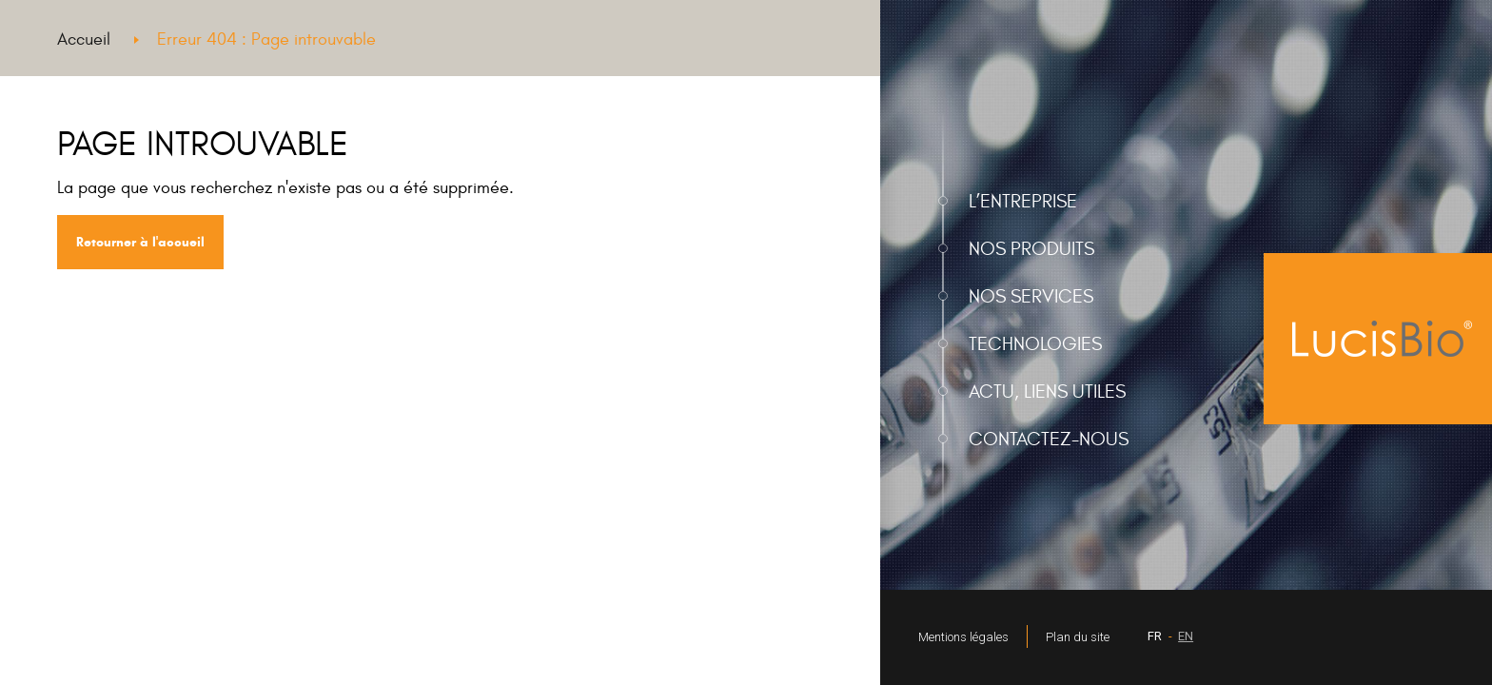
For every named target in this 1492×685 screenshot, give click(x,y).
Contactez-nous (1049, 439)
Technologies (1035, 344)
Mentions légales (963, 637)
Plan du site (1077, 637)
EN (1185, 636)
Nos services (1031, 296)
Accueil (83, 39)
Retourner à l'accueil (140, 242)
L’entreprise (1023, 201)
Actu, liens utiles (1047, 391)
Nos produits (1031, 249)
